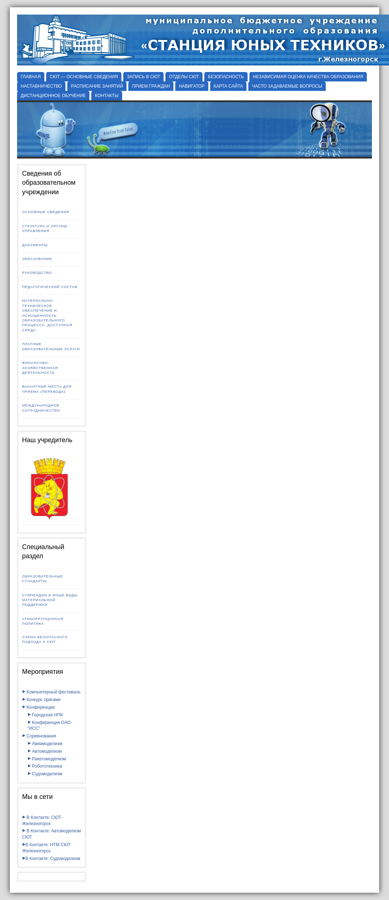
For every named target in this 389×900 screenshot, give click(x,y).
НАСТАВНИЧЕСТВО (41, 86)
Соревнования (39, 736)
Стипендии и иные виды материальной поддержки (50, 600)
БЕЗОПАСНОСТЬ (226, 76)
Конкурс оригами (41, 699)
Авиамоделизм (45, 743)
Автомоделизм (45, 751)
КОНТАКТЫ (107, 95)
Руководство (37, 273)
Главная (31, 76)
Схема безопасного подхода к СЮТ (45, 639)
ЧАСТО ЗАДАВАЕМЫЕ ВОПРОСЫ (287, 86)
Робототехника (45, 766)
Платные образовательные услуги (51, 346)
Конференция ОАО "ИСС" (49, 725)
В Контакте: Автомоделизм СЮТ (51, 834)
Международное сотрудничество (41, 407)
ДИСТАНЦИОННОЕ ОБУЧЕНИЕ (53, 95)
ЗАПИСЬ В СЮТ (143, 76)
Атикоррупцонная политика (42, 621)
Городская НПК (45, 714)
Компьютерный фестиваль (51, 692)
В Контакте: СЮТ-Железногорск (42, 820)
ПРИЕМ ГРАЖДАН (151, 86)
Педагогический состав (49, 287)
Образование (37, 259)
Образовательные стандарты (42, 578)
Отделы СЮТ (184, 76)
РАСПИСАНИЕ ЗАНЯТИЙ (97, 86)
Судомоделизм (45, 773)
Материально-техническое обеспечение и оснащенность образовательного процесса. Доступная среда (47, 315)
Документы (35, 245)
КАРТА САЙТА (228, 86)
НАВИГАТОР (191, 86)
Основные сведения (45, 212)
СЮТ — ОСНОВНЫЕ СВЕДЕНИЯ (84, 76)
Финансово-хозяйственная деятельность (40, 368)
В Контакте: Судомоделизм (51, 858)
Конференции (38, 707)
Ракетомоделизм (47, 758)
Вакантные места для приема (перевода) (47, 388)
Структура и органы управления (45, 228)
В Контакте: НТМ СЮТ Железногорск (46, 847)
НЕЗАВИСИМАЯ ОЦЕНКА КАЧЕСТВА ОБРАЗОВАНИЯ (308, 76)
